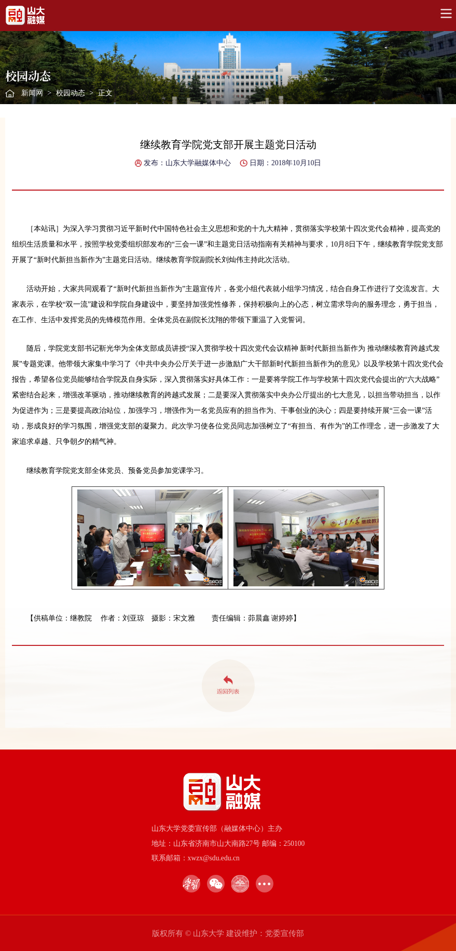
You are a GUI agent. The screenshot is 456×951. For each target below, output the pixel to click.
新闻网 (32, 93)
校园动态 (70, 93)
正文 (105, 93)
